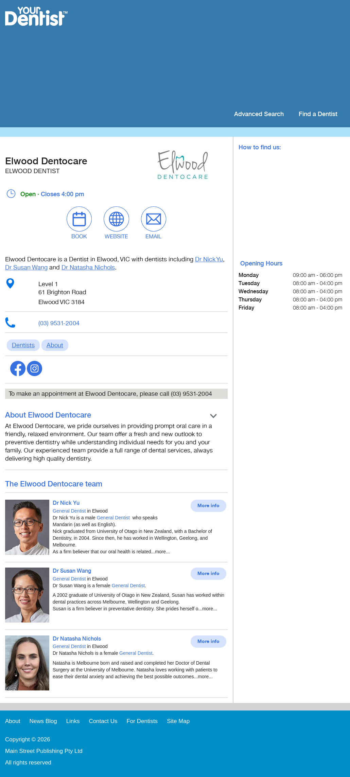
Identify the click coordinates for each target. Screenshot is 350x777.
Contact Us (103, 721)
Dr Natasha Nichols (88, 267)
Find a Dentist (318, 114)
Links (73, 721)
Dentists (23, 345)
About (55, 345)
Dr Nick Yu (209, 259)
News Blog (43, 721)
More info (208, 505)
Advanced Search (259, 114)
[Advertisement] (219, 54)
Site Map (178, 721)
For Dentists (142, 721)
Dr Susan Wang (26, 267)
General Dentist (69, 511)
